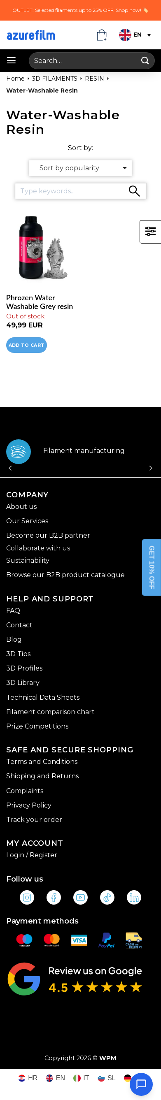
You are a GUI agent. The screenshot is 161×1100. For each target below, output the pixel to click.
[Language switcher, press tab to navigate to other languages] (134, 35)
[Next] (150, 460)
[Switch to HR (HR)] (28, 1078)
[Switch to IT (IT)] (81, 1078)
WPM (108, 1058)
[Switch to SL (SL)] (106, 1078)
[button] (11, 60)
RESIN (94, 78)
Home (15, 78)
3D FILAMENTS (54, 78)
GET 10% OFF (151, 567)
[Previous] (10, 460)
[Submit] (145, 61)
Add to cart (27, 345)
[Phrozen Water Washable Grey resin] (41, 249)
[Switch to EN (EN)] (55, 1078)
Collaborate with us (38, 548)
